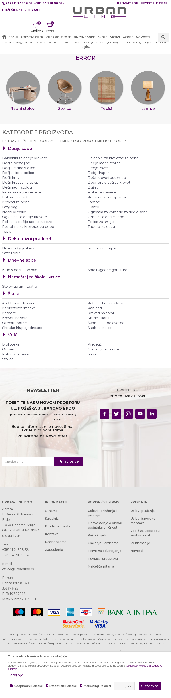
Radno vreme (56, 584)
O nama (51, 553)
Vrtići (13, 377)
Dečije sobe (20, 190)
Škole (13, 336)
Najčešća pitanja (101, 608)
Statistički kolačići (63, 685)
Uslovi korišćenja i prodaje (102, 555)
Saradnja (52, 561)
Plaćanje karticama (103, 585)
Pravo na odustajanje (104, 593)
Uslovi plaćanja (142, 553)
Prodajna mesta (57, 568)
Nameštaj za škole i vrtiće (34, 319)
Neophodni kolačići (28, 685)
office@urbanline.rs (18, 611)
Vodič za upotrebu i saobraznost (145, 575)
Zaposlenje (54, 592)
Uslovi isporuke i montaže (143, 563)
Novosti (136, 593)
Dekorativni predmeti (30, 281)
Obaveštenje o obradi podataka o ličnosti (105, 567)
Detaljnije (15, 675)
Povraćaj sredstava (103, 601)
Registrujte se (154, 3)
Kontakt (51, 576)
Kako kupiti (97, 577)
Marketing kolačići (97, 685)
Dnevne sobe (22, 302)
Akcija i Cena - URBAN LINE (23, 47)
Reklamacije (140, 585)
